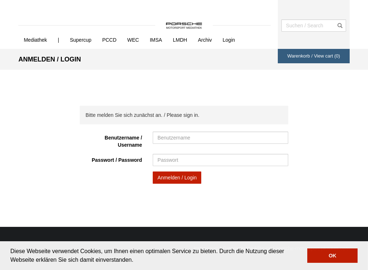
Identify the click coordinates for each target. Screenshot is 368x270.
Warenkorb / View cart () (313, 56)
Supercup (80, 40)
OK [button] (332, 255)
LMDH (180, 40)
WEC (133, 40)
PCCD (109, 40)
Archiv (205, 40)
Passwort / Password (117, 160)
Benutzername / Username (123, 141)
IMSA (156, 40)
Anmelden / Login (177, 177)
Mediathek (35, 40)
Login (229, 40)
